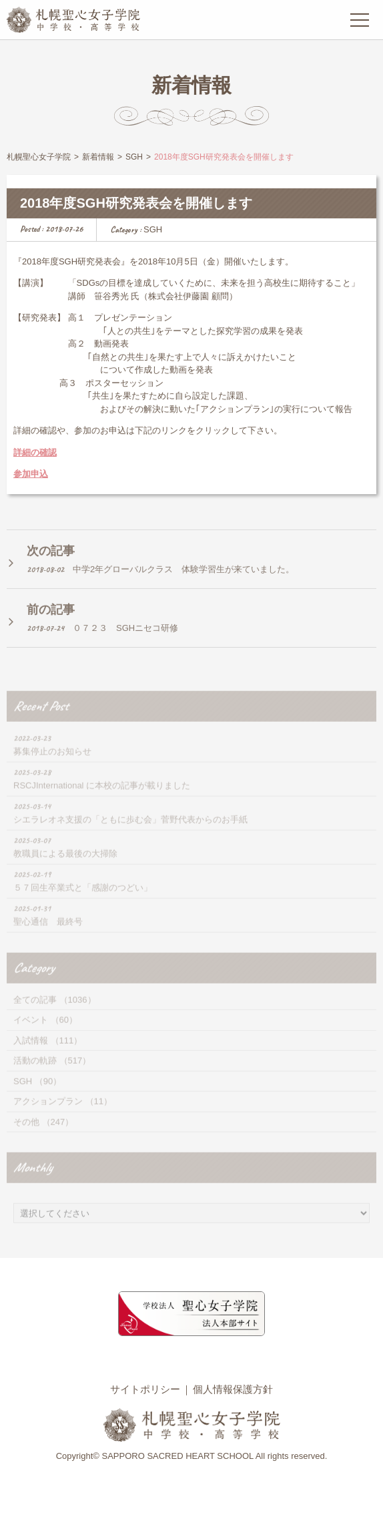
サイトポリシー (145, 1389)
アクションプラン (48, 1115)
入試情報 (30, 1054)
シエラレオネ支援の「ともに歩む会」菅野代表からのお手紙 (130, 833)
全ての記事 (35, 1013)
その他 (26, 1135)
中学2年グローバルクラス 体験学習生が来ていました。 (183, 581)
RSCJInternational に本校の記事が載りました (101, 799)
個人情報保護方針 (233, 1389)
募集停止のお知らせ (52, 765)
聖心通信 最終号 (48, 935)
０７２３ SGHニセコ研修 (125, 639)
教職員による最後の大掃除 (65, 867)
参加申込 (30, 475)
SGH (152, 230)
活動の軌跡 (35, 1074)
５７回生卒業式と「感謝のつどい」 (82, 901)
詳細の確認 (35, 453)
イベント (30, 1033)
